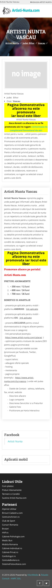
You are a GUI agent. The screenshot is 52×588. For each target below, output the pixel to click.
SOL (19, 578)
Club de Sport (8, 520)
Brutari (5, 528)
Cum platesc (8, 486)
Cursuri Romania (10, 524)
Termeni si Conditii (11, 494)
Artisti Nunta (12, 43)
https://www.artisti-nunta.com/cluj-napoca (19, 379)
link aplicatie (32, 309)
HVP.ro (5, 532)
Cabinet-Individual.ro (12, 548)
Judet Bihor (29, 43)
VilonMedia (32, 574)
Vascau (41, 43)
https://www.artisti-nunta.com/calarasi (23, 337)
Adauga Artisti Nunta (41, 2)
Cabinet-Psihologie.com (13, 536)
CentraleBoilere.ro (10, 560)
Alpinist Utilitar (9, 509)
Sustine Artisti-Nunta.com (14, 498)
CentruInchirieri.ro (11, 517)
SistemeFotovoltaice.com (14, 564)
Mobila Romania (10, 544)
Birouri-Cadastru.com (12, 513)
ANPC (14, 578)
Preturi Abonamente (11, 490)
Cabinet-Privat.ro (10, 552)
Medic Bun (7, 540)
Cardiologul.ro (9, 556)
